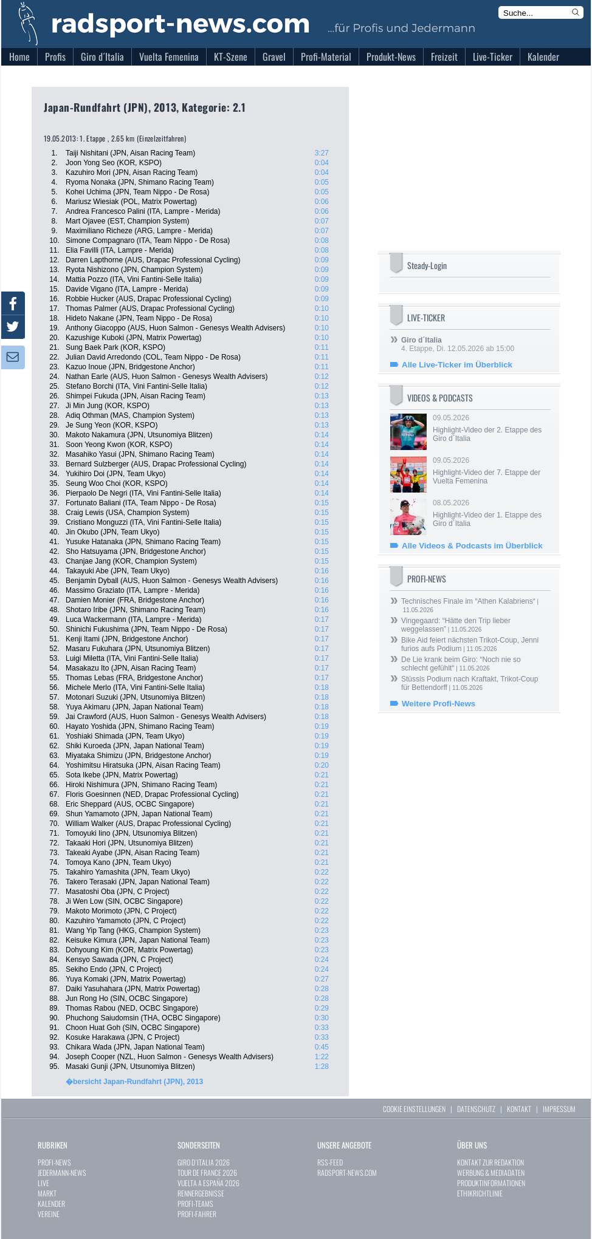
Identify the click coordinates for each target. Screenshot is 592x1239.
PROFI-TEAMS (195, 1203)
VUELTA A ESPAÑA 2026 (208, 1183)
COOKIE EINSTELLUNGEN (414, 1109)
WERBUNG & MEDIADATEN (491, 1172)
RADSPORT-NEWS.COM (347, 1172)
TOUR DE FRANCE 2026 (207, 1172)
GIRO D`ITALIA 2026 (203, 1162)
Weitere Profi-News (438, 703)
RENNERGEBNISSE (200, 1193)
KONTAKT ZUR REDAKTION (490, 1162)
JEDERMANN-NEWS (62, 1172)
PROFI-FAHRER (196, 1214)
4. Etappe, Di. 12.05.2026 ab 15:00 (457, 344)
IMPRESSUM (559, 1109)
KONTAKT (519, 1109)
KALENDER (51, 1203)
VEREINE (49, 1214)
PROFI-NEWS (54, 1162)
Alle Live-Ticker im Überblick (457, 364)
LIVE (43, 1183)
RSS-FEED (330, 1162)
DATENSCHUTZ (476, 1109)
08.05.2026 (490, 513)
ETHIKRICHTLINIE (480, 1193)
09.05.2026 (490, 428)
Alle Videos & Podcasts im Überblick (472, 545)
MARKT (47, 1193)
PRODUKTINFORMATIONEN (491, 1183)
